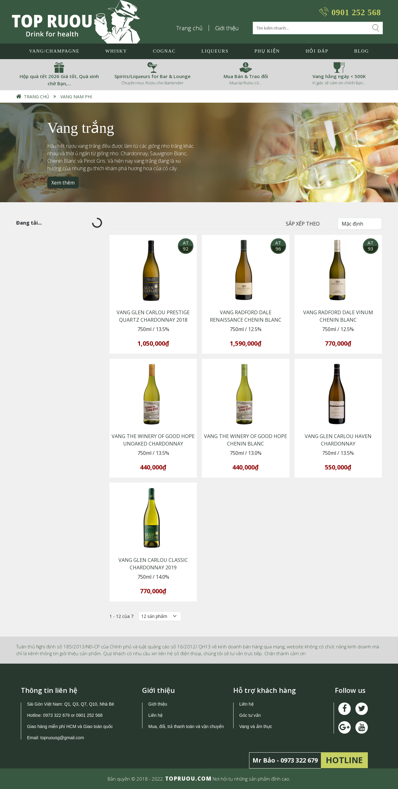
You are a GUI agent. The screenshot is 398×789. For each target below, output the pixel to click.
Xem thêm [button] (63, 182)
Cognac (164, 51)
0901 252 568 (356, 12)
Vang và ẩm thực (255, 726)
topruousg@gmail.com (62, 737)
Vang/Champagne (54, 51)
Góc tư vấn (250, 715)
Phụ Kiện (267, 51)
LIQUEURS (215, 51)
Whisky (116, 51)
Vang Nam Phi (76, 97)
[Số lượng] (159, 616)
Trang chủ (189, 28)
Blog (361, 51)
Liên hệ (155, 715)
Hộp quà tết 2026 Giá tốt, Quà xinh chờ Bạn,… (59, 79)
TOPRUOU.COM (188, 778)
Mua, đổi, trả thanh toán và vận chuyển (186, 726)
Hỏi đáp (317, 51)
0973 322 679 (56, 715)
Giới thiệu (227, 28)
